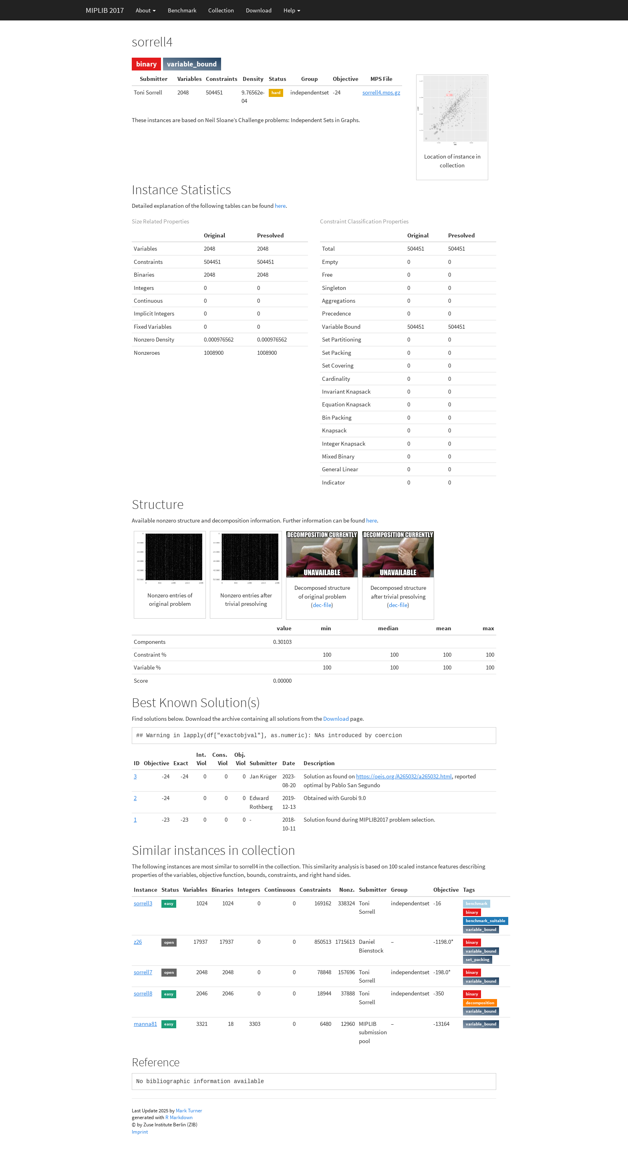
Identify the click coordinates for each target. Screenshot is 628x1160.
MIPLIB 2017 (105, 10)
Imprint (140, 1132)
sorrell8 (143, 993)
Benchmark (182, 10)
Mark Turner (189, 1111)
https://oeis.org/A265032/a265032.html (404, 776)
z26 (138, 941)
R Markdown (179, 1117)
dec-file (322, 605)
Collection (221, 10)
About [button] (146, 10)
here (280, 205)
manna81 (145, 1023)
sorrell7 (143, 972)
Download (259, 10)
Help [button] (292, 10)
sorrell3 (143, 903)
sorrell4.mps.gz (381, 92)
